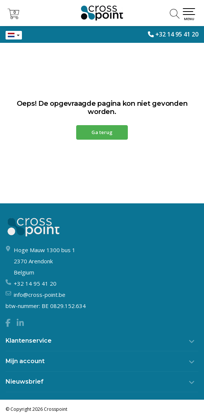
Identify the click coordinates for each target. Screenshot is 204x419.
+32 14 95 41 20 (176, 34)
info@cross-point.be (39, 294)
